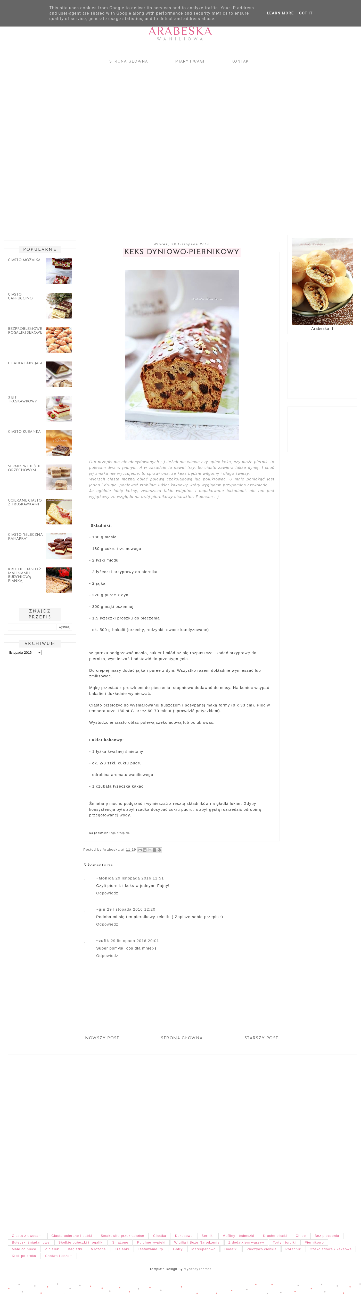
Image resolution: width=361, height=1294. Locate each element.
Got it (306, 13)
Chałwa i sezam (59, 1256)
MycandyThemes (197, 1269)
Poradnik (293, 1249)
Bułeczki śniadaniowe (31, 1242)
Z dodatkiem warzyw (246, 1242)
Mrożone (98, 1249)
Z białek (52, 1249)
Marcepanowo (204, 1249)
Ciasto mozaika (24, 260)
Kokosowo (184, 1236)
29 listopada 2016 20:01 (135, 940)
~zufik (102, 940)
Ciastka (159, 1236)
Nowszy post (102, 1038)
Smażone (120, 1242)
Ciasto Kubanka (24, 432)
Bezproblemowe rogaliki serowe (25, 331)
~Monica (105, 878)
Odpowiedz (107, 893)
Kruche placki (275, 1236)
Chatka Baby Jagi (25, 363)
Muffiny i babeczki (238, 1236)
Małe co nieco (24, 1249)
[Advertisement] (154, 144)
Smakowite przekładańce (122, 1236)
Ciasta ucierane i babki (72, 1236)
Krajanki (122, 1249)
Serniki (208, 1236)
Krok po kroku (24, 1256)
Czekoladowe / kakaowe (331, 1249)
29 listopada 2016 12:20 (131, 909)
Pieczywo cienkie (262, 1249)
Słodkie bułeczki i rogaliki (81, 1242)
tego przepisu (119, 833)
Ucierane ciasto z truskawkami (25, 502)
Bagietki (75, 1249)
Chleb (301, 1236)
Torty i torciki (284, 1242)
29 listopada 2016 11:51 (140, 878)
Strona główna (128, 61)
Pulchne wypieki (151, 1242)
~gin (100, 909)
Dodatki (231, 1249)
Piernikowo (314, 1242)
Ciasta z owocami (27, 1236)
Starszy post (261, 1038)
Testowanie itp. (151, 1249)
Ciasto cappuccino (20, 296)
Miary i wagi (189, 61)
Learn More (280, 13)
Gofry (178, 1249)
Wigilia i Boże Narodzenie (197, 1242)
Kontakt (242, 61)
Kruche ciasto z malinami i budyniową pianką (25, 575)
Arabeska (180, 30)
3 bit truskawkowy (22, 399)
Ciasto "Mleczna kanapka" (25, 537)
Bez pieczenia (327, 1236)
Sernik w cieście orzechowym (25, 468)
